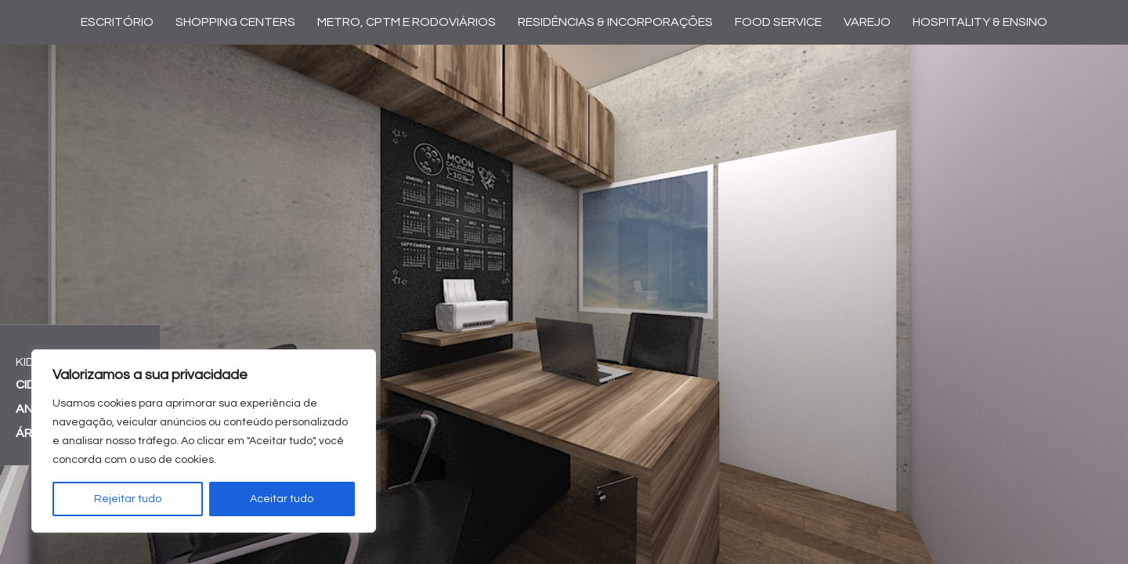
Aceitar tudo (281, 499)
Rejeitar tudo (127, 499)
